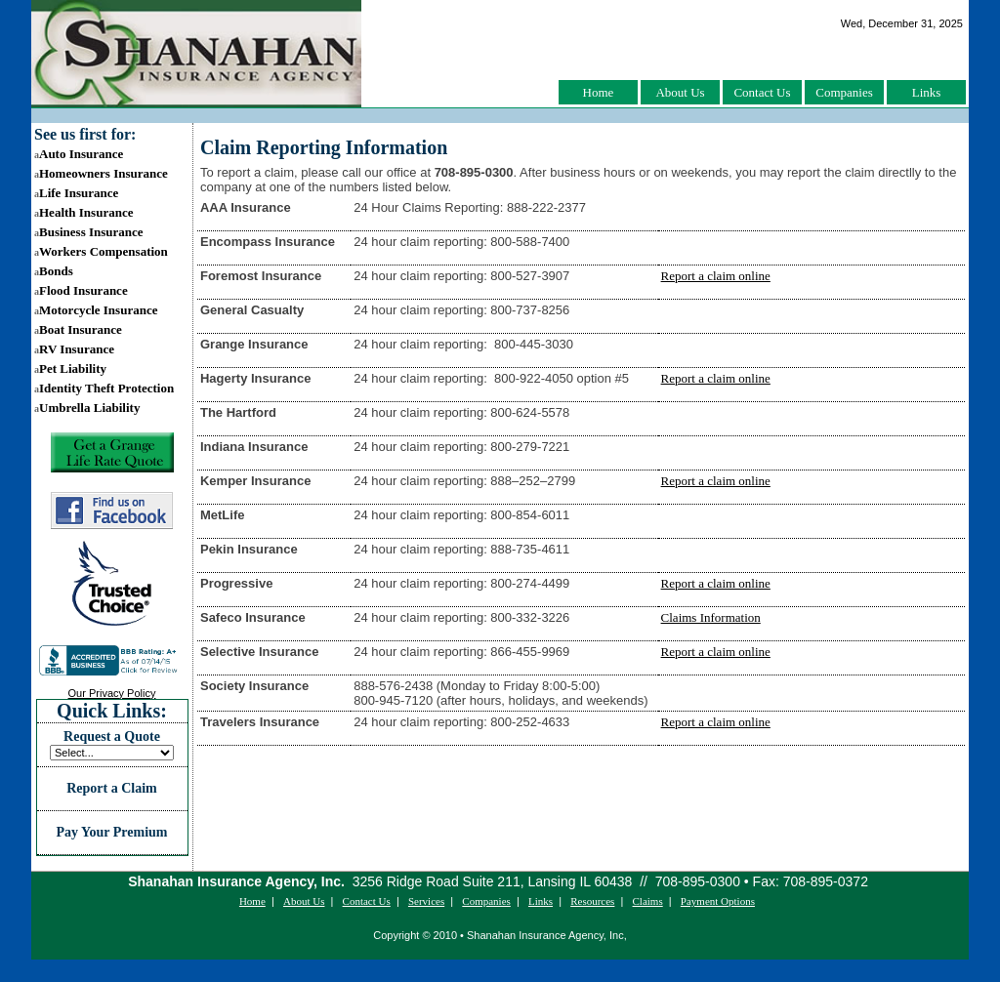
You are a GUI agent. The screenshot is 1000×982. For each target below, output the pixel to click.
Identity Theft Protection (104, 388)
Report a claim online (716, 275)
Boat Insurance (78, 329)
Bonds (53, 271)
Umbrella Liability (87, 407)
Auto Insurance (78, 153)
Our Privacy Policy (112, 693)
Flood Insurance (81, 290)
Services (426, 901)
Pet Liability (70, 368)
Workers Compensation (101, 251)
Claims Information (711, 617)
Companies (844, 92)
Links (926, 92)
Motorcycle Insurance (95, 310)
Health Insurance (83, 212)
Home (598, 92)
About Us (679, 92)
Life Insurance (76, 192)
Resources (592, 901)
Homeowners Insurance (101, 173)
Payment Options (718, 901)
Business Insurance (89, 232)
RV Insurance (74, 349)
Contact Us (761, 92)
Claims (648, 901)
